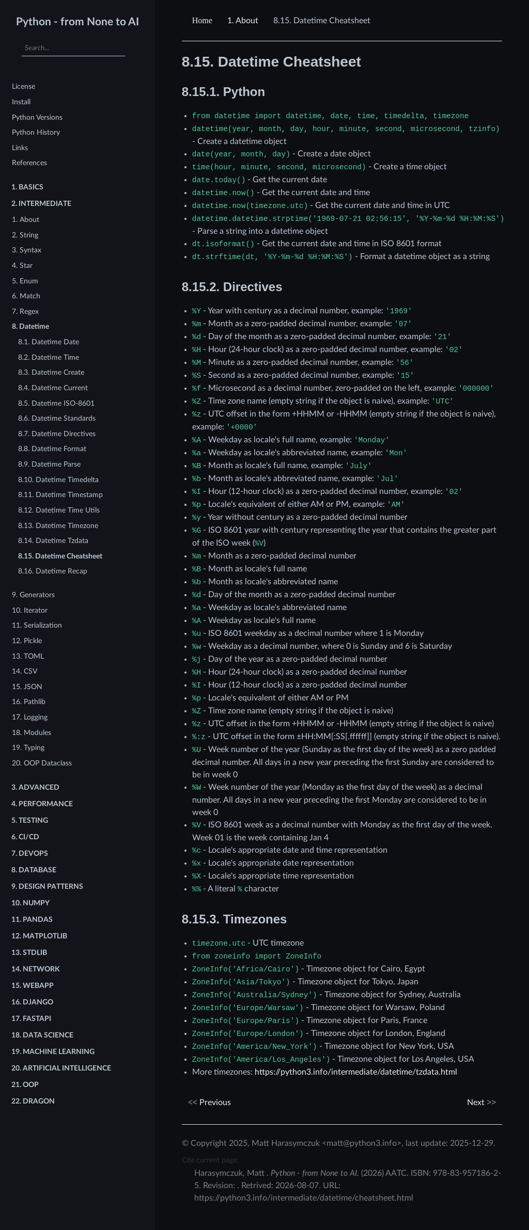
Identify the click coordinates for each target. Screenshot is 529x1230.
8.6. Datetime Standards (57, 418)
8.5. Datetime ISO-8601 (56, 403)
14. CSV (24, 671)
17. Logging (30, 717)
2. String (25, 235)
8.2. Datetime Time (48, 357)
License (23, 86)
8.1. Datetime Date (48, 342)
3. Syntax (26, 250)
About (242, 21)
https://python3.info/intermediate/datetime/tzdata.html (356, 1072)
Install (21, 102)
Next (481, 1102)
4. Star (22, 265)
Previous (209, 1102)
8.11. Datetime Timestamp (60, 495)
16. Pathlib (28, 702)
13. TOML (28, 656)
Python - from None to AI (77, 22)
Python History (36, 132)
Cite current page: (210, 1160)
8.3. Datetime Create (51, 372)
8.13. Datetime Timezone (58, 526)
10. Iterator (30, 610)
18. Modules (31, 733)
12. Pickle (27, 641)
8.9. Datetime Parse (49, 464)
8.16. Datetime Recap (52, 571)
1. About (25, 219)
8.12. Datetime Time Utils (59, 510)
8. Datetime (30, 326)
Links (20, 148)
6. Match (26, 296)
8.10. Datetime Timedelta (58, 480)
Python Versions (37, 117)
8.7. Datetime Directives (57, 434)
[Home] (203, 20)
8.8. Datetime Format (52, 449)
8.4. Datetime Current (53, 388)
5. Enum (25, 281)
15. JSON (27, 687)
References (29, 163)
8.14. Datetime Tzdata (53, 541)
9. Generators (33, 595)
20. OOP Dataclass (42, 763)
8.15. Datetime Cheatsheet (60, 556)
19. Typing (28, 748)
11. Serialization (37, 625)
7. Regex (25, 311)
